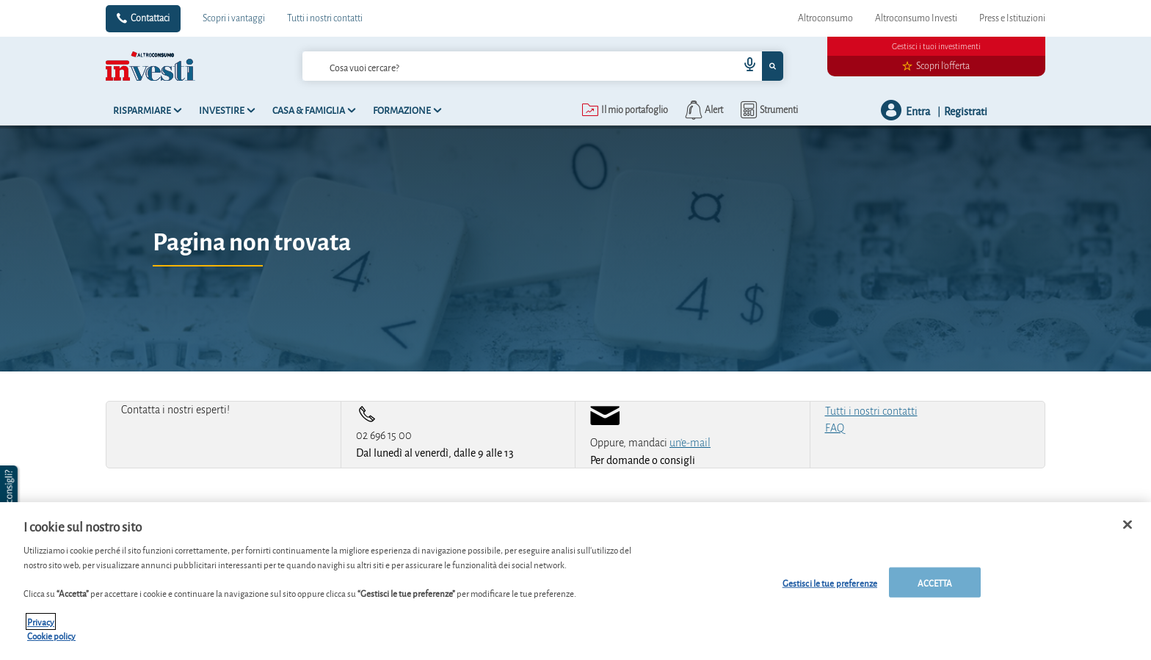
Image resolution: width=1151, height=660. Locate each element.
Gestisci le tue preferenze (830, 582)
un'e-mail (690, 443)
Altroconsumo (825, 18)
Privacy (40, 621)
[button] (10, 494)
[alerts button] (702, 110)
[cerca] (496, 66)
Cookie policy (51, 635)
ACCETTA (935, 582)
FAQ (834, 428)
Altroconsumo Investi (916, 18)
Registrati (965, 110)
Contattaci (150, 18)
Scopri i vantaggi (234, 18)
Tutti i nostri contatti (325, 18)
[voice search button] (744, 66)
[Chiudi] (1127, 524)
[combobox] (542, 66)
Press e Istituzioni (1012, 18)
